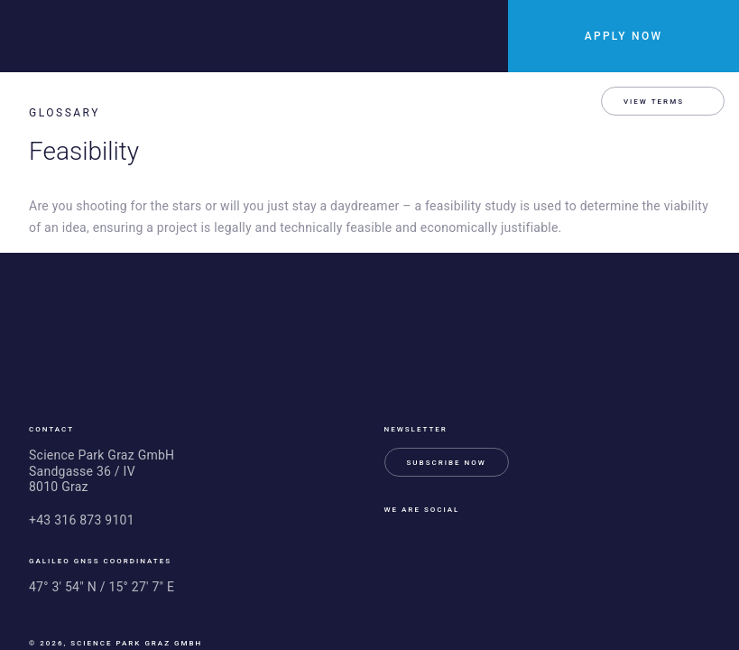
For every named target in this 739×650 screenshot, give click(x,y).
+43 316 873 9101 (81, 520)
